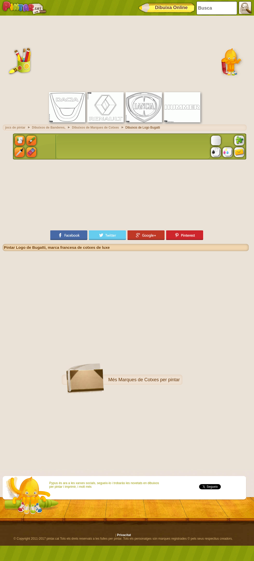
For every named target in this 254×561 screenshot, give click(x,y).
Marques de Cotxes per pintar (149, 379)
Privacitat (124, 535)
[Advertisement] (125, 53)
